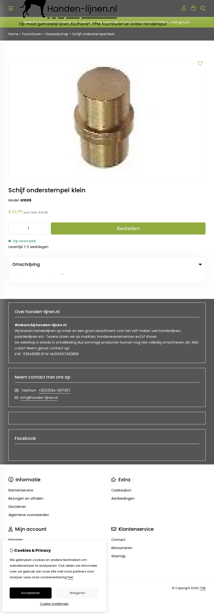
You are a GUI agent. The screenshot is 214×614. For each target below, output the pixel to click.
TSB (203, 577)
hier (70, 577)
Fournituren (32, 34)
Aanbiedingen (122, 487)
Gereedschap (57, 34)
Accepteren (30, 593)
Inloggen (15, 528)
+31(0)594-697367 (54, 379)
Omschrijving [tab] (107, 264)
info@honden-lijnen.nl (39, 386)
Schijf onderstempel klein (93, 34)
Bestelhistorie (19, 536)
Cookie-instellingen (54, 604)
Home (13, 34)
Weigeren (77, 593)
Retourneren (121, 536)
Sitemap (118, 544)
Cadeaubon (121, 478)
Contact (118, 528)
